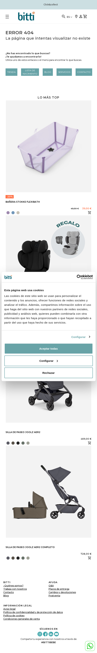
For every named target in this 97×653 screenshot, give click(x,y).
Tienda (11, 72)
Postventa (54, 595)
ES (68, 17)
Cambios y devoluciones (62, 592)
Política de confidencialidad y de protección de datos (33, 612)
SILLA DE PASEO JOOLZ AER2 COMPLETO (30, 547)
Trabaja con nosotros (15, 589)
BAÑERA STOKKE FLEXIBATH (23, 201)
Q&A (51, 585)
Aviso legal (9, 609)
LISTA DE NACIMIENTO (30, 72)
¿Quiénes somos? (13, 585)
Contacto (84, 72)
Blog (47, 72)
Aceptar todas (48, 348)
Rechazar (48, 372)
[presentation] (31, 443)
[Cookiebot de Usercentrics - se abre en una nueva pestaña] (76, 277)
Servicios (64, 72)
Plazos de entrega (59, 589)
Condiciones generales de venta (21, 619)
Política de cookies (13, 615)
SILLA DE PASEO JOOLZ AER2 (23, 432)
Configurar (78, 336)
